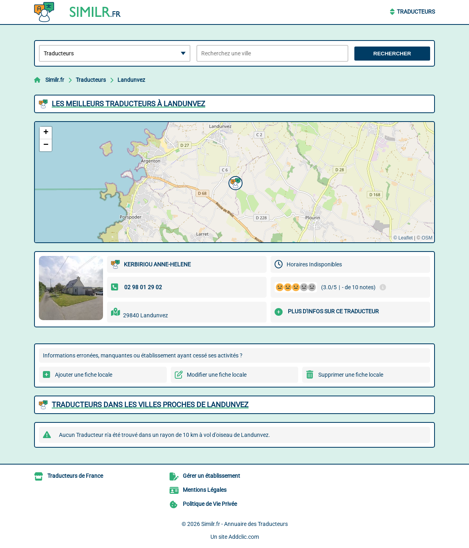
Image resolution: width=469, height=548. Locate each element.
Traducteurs (416, 11)
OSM (427, 238)
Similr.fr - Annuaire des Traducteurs (244, 524)
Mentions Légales (204, 490)
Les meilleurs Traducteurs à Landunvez (128, 103)
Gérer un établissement (211, 476)
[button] (234, 182)
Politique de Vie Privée (210, 504)
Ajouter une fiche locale (83, 374)
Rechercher (392, 54)
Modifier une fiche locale (217, 374)
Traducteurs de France (75, 476)
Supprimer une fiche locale (350, 374)
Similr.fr (54, 80)
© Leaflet (402, 238)
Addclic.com (243, 537)
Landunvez (131, 80)
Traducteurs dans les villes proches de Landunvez (150, 404)
